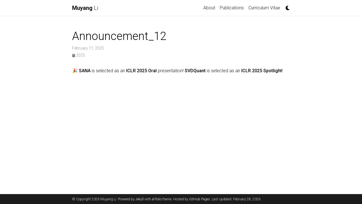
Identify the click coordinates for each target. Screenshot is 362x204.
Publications (232, 7)
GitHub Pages (199, 199)
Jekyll (139, 199)
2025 (78, 55)
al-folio (156, 199)
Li (85, 8)
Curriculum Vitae (265, 7)
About (209, 7)
